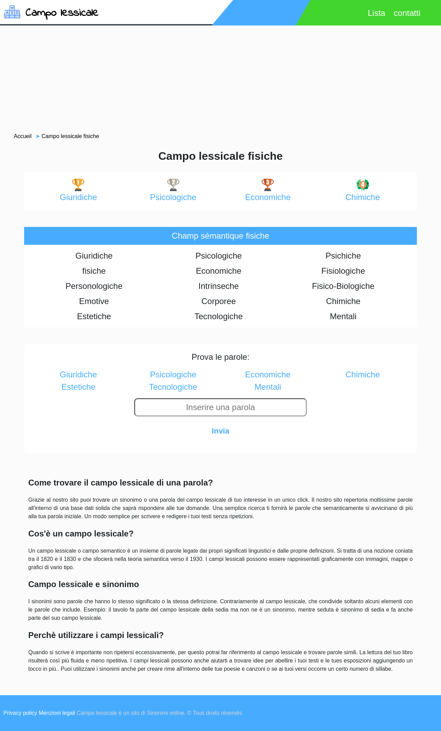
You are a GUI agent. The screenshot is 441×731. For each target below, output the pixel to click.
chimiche (362, 190)
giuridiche (78, 190)
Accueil (23, 136)
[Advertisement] (220, 79)
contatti (407, 13)
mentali (268, 386)
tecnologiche (173, 386)
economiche (267, 190)
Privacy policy (20, 713)
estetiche (78, 386)
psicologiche (173, 190)
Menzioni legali (57, 713)
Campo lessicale (62, 13)
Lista (376, 13)
